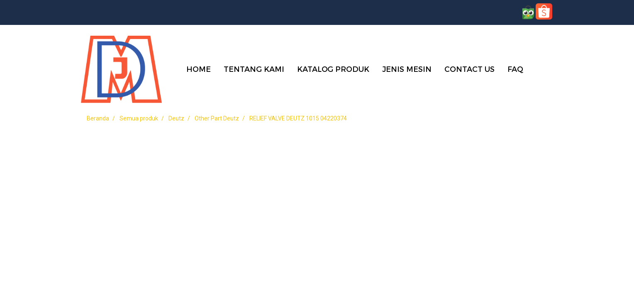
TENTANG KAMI (254, 68)
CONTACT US (469, 68)
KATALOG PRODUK (333, 68)
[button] (542, 68)
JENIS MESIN (407, 68)
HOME (198, 68)
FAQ (515, 68)
